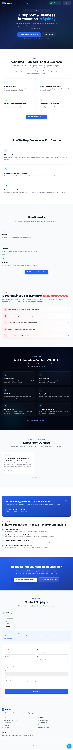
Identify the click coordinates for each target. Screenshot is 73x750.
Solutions (22, 3)
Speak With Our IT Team (36, 116)
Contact (44, 3)
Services (38, 3)
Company (39, 649)
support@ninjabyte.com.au (12, 614)
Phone (39, 656)
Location (7, 664)
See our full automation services (36, 420)
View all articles (36, 477)
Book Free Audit (8, 638)
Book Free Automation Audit (29, 34)
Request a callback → (7, 738)
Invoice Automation (43, 720)
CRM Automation (42, 725)
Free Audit (65, 3)
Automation (15, 3)
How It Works (28, 3)
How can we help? (10, 678)
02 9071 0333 (9, 618)
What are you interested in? (12, 671)
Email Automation (42, 722)
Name (7, 649)
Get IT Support (49, 34)
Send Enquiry (36, 691)
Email (7, 656)
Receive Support (52, 3)
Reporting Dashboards (43, 727)
